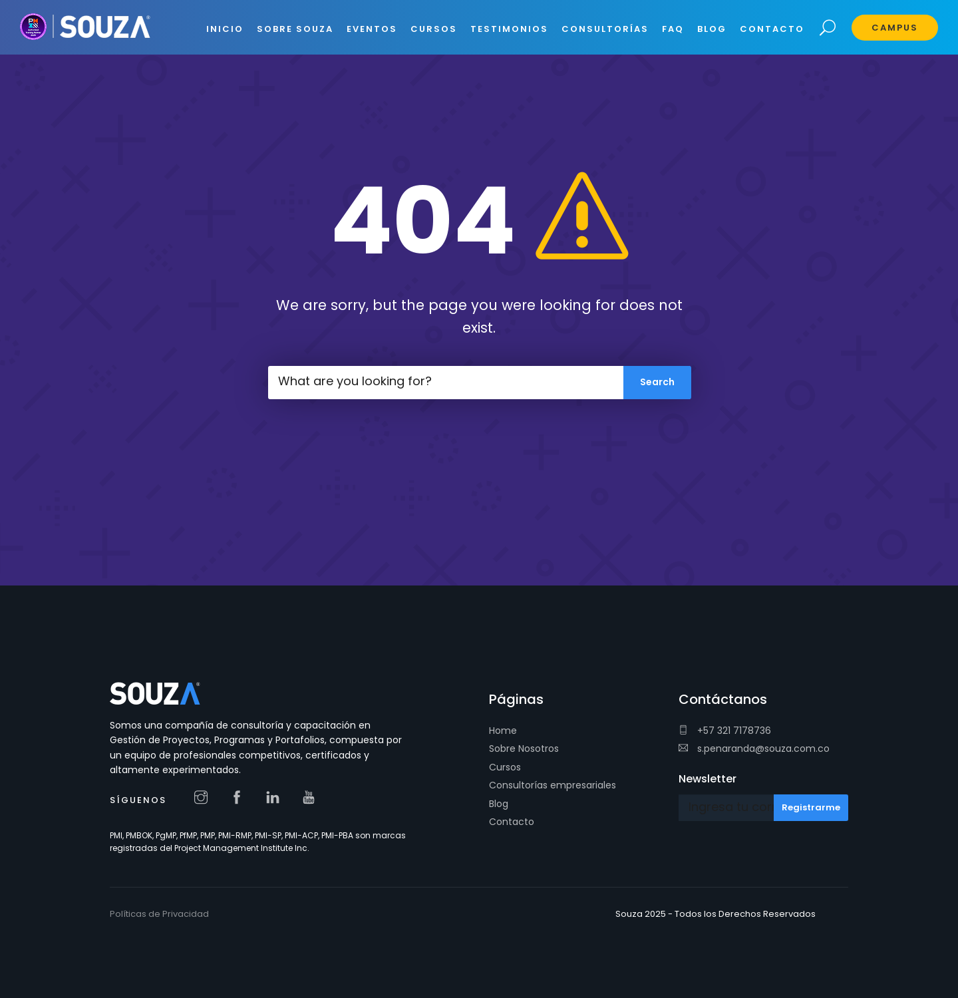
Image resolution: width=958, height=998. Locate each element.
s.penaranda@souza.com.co (754, 748)
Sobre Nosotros (524, 748)
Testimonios (509, 29)
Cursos (505, 767)
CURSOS (433, 29)
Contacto (511, 821)
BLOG (711, 29)
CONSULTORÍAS (605, 29)
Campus (895, 27)
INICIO (224, 29)
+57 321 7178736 (725, 730)
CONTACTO (772, 29)
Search (828, 28)
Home (503, 730)
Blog (498, 803)
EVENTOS (372, 29)
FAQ (673, 29)
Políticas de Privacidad (159, 914)
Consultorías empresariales (552, 785)
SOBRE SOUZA (295, 29)
